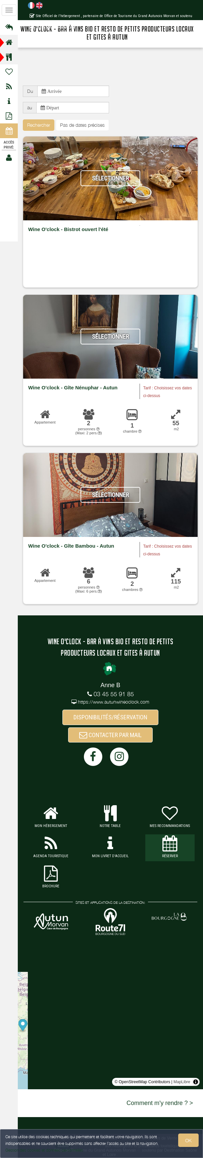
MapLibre (181, 1082)
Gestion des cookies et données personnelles (44, 1150)
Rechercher (38, 125)
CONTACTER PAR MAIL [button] (110, 734)
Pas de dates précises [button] (82, 125)
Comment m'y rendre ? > (159, 1103)
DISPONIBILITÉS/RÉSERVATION (110, 717)
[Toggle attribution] (196, 1082)
